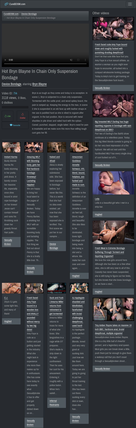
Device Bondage (29, 14)
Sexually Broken (8, 242)
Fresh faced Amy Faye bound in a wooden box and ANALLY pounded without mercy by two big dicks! (33, 313)
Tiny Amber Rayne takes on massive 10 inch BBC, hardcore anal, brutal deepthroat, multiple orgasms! (113, 329)
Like (7, 116)
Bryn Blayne (39, 84)
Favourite (15, 125)
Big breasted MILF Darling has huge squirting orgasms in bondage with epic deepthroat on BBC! (113, 125)
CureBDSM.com (14, 4)
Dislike (22, 116)
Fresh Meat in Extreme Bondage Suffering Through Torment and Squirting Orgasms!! (110, 252)
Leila (97, 199)
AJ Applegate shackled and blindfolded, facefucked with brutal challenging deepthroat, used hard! (78, 311)
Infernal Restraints (54, 403)
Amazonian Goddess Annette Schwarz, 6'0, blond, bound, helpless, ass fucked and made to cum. (78, 171)
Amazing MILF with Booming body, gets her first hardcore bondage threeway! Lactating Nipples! (33, 171)
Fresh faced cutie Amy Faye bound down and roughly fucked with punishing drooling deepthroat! (111, 48)
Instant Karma (10, 157)
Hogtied (75, 276)
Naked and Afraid (55, 159)
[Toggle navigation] (130, 4)
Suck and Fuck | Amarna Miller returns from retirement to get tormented (56, 305)
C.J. (6, 297)
